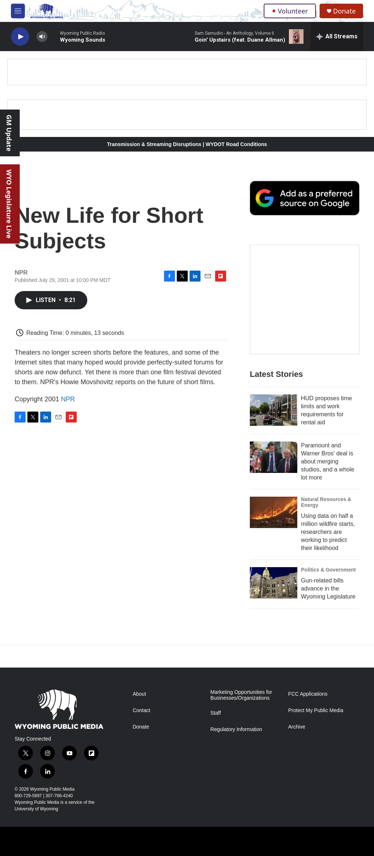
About (139, 694)
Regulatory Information (236, 729)
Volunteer (290, 11)
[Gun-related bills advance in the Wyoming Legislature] (273, 583)
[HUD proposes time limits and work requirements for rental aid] (273, 410)
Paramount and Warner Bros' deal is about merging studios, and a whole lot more (327, 461)
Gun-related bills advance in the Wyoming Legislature (328, 588)
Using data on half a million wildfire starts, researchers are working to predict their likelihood (328, 532)
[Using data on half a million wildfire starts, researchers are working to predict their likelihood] (273, 512)
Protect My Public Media (315, 710)
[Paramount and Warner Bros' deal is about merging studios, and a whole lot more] (273, 457)
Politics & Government (328, 570)
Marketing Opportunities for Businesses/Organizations (241, 695)
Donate (344, 11)
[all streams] (337, 36)
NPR (68, 399)
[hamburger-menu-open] (18, 11)
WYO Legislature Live (9, 203)
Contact (141, 710)
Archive (296, 727)
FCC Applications (307, 694)
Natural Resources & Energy (326, 502)
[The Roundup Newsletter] (304, 299)
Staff (215, 713)
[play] (20, 37)
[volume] (42, 36)
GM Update (9, 133)
